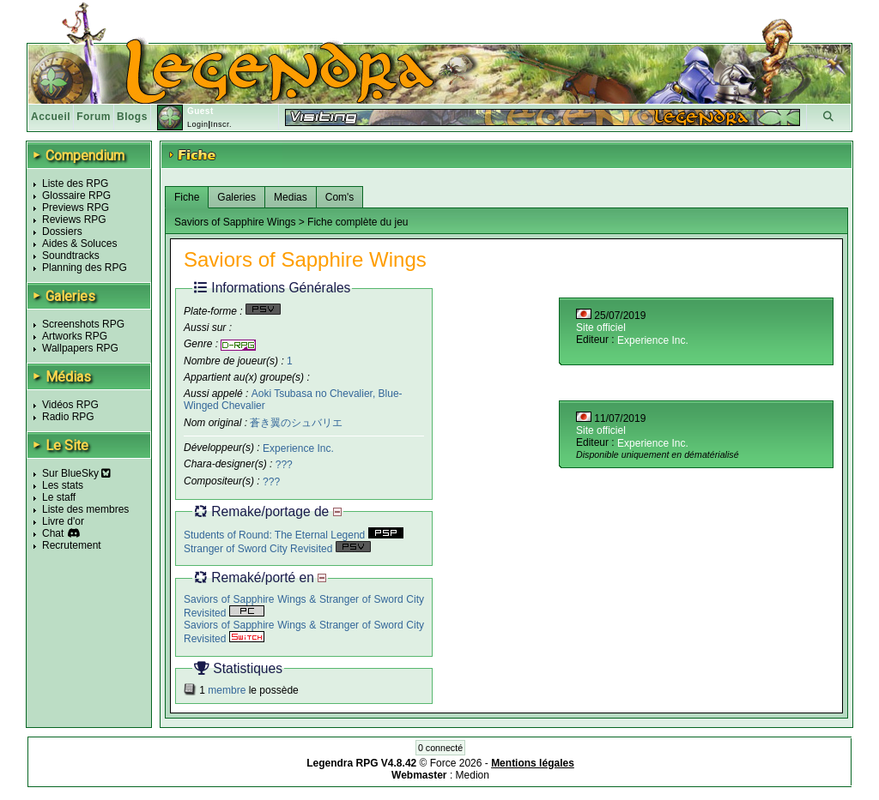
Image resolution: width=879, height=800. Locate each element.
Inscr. (221, 124)
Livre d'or (63, 521)
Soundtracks (71, 256)
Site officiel (601, 328)
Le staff (59, 497)
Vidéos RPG (70, 405)
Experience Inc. (298, 448)
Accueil (50, 117)
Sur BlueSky (76, 473)
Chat (53, 533)
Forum (93, 117)
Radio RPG (68, 417)
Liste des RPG (75, 183)
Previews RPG (75, 208)
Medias (290, 197)
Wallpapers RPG (80, 348)
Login (198, 124)
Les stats (62, 485)
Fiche (186, 197)
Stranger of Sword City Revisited (277, 549)
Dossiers (62, 232)
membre (227, 690)
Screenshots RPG (83, 324)
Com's (340, 197)
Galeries (236, 197)
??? (284, 465)
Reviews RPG (74, 220)
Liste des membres (85, 509)
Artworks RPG (74, 336)
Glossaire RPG (76, 195)
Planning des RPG (84, 268)
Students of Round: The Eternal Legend (293, 535)
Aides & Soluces (79, 244)
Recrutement (71, 545)
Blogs (132, 117)
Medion (472, 775)
